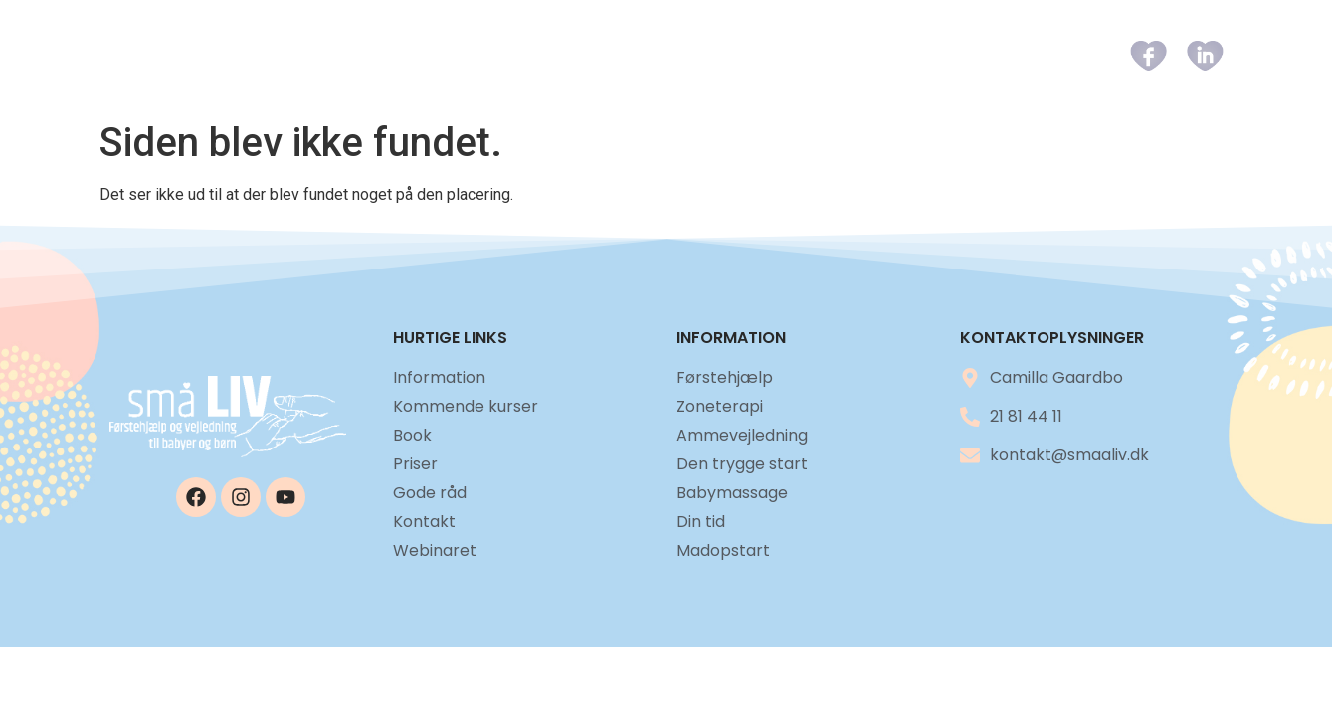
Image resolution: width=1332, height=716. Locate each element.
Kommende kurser (631, 55)
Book (757, 55)
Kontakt (1034, 55)
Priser (835, 55)
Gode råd (929, 55)
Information (468, 55)
